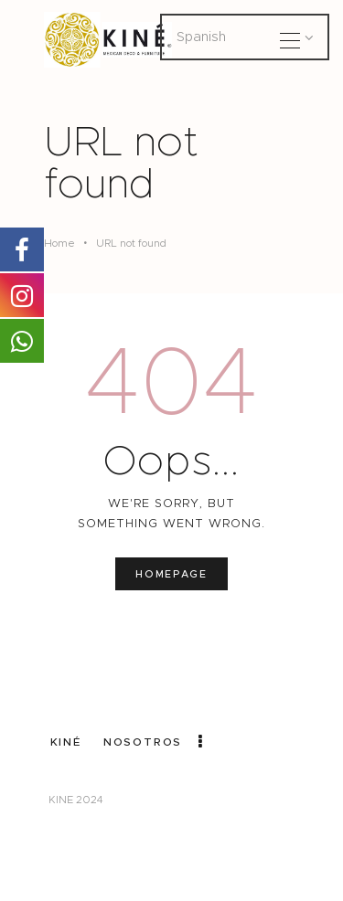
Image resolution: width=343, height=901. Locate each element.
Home (59, 243)
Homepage (171, 573)
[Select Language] (244, 37)
